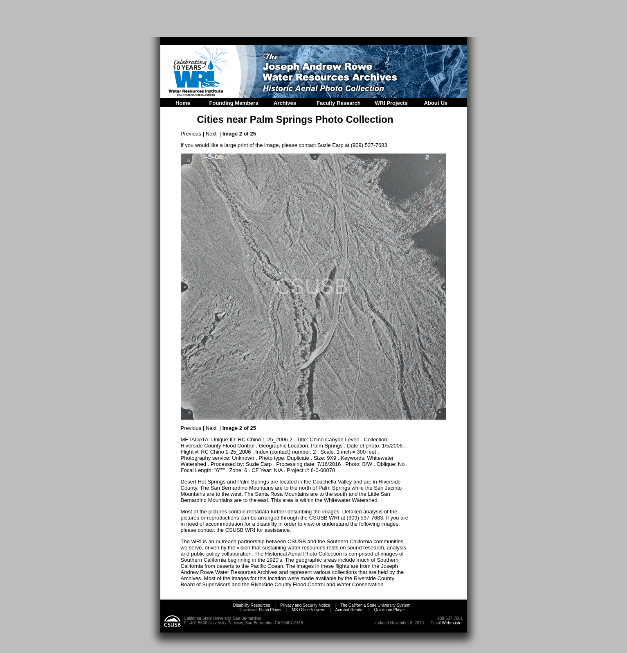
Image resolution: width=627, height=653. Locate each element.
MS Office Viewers (308, 610)
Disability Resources (251, 605)
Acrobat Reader (349, 610)
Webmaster (452, 623)
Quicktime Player (389, 610)
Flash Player (269, 610)
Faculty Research (339, 103)
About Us (436, 103)
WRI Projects (391, 103)
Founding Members (233, 103)
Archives (285, 103)
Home (182, 103)
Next (211, 134)
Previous (191, 134)
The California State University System (375, 605)
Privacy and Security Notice (305, 605)
